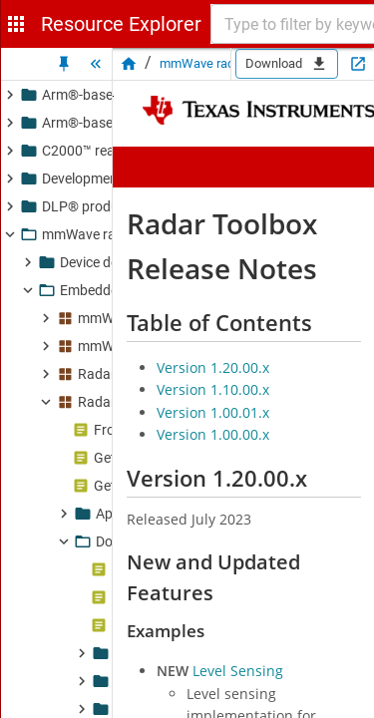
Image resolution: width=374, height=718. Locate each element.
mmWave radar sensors (227, 63)
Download (286, 64)
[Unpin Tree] (64, 64)
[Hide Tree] (96, 64)
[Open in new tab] (358, 64)
